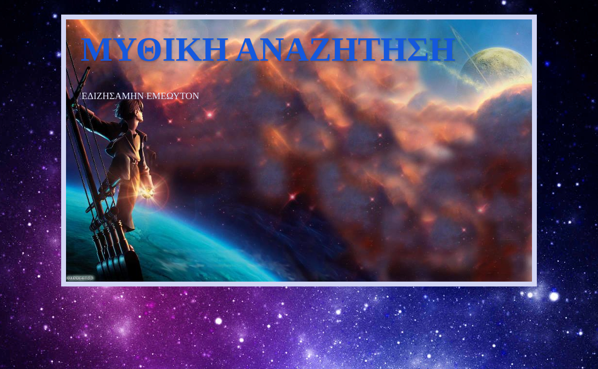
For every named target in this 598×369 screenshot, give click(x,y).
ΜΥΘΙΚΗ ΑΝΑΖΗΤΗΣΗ (268, 49)
